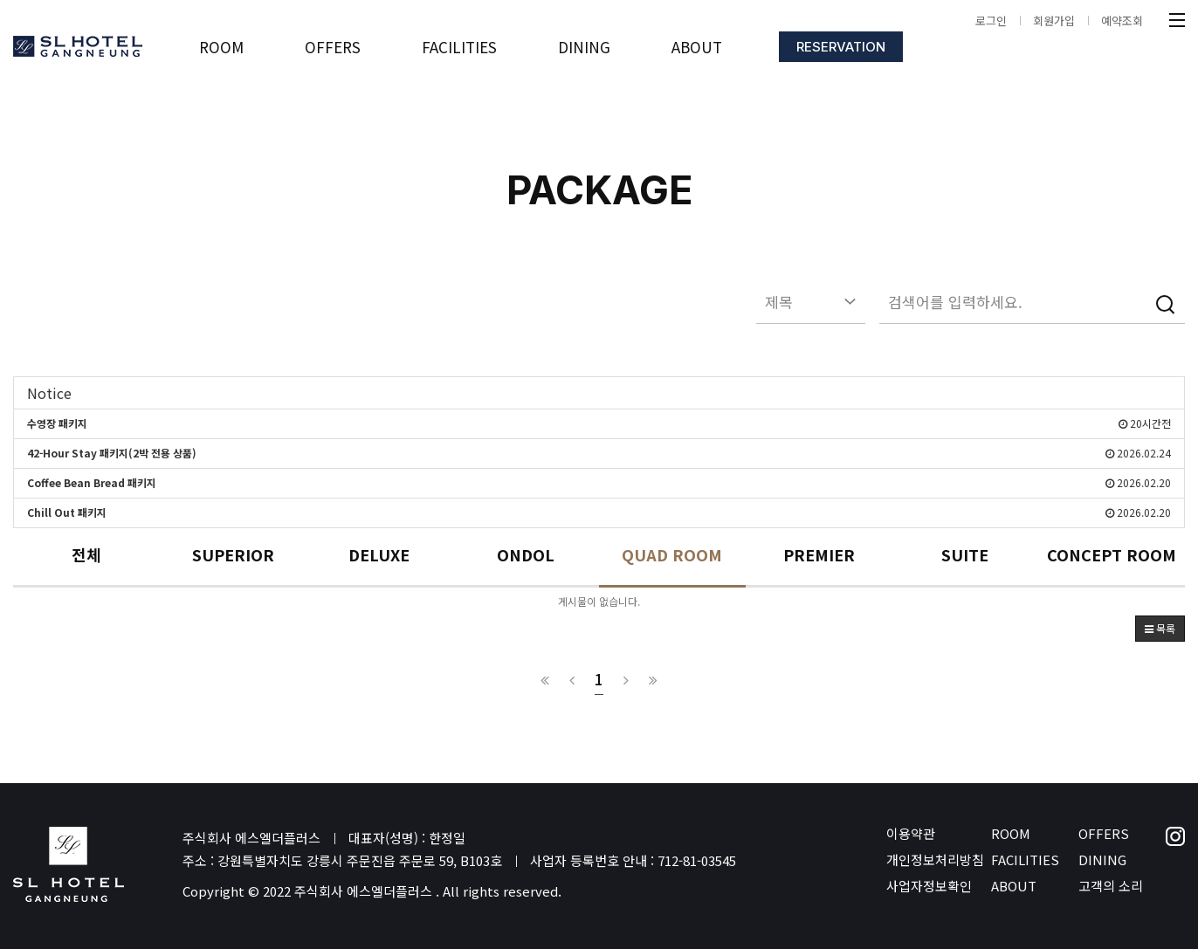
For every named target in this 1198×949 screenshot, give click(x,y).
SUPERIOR (233, 556)
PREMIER (819, 556)
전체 (86, 556)
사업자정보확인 (929, 885)
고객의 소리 (1110, 885)
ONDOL (525, 556)
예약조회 (1122, 20)
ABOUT (1013, 885)
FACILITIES (1025, 859)
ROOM (1010, 833)
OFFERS (1103, 833)
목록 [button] (1160, 628)
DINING (1102, 859)
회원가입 (1054, 20)
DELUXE (379, 556)
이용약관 (910, 833)
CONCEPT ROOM (1111, 556)
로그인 (991, 20)
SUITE (964, 556)
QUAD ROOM (672, 556)
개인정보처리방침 (935, 859)
